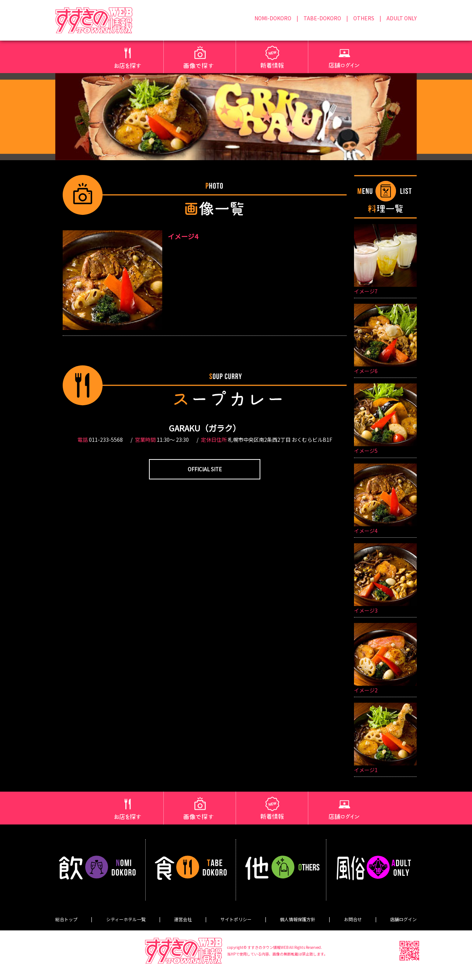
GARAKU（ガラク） (205, 428)
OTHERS (363, 18)
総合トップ (66, 919)
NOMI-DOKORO (272, 18)
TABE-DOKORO (322, 18)
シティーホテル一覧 (126, 919)
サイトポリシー (236, 919)
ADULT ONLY (401, 18)
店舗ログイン (403, 919)
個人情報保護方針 (297, 919)
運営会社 (183, 919)
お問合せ (353, 919)
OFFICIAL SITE (204, 469)
